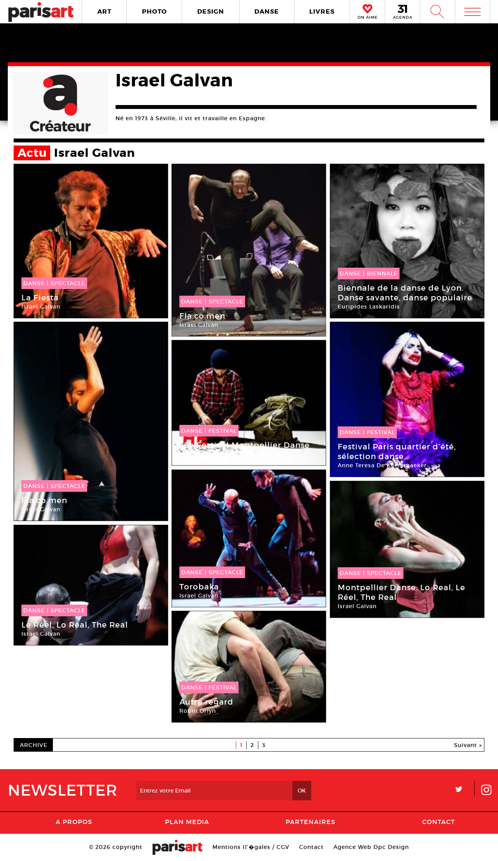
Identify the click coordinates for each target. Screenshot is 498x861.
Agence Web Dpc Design (371, 846)
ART (104, 11)
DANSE (266, 11)
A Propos (74, 822)
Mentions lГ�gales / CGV (250, 846)
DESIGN (210, 11)
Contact (438, 822)
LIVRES (322, 11)
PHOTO (154, 11)
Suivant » (468, 745)
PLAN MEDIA (187, 822)
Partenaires (310, 822)
